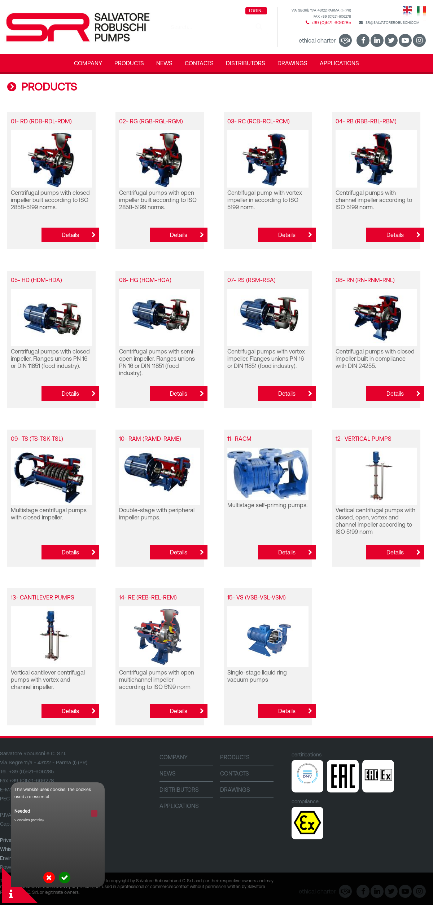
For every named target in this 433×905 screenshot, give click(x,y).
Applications (339, 63)
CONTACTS (199, 63)
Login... (256, 10)
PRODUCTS (129, 63)
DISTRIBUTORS (245, 63)
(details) (37, 820)
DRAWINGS (292, 63)
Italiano (421, 13)
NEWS (164, 63)
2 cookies (29, 820)
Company (88, 63)
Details (70, 235)
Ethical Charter (317, 40)
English (407, 13)
